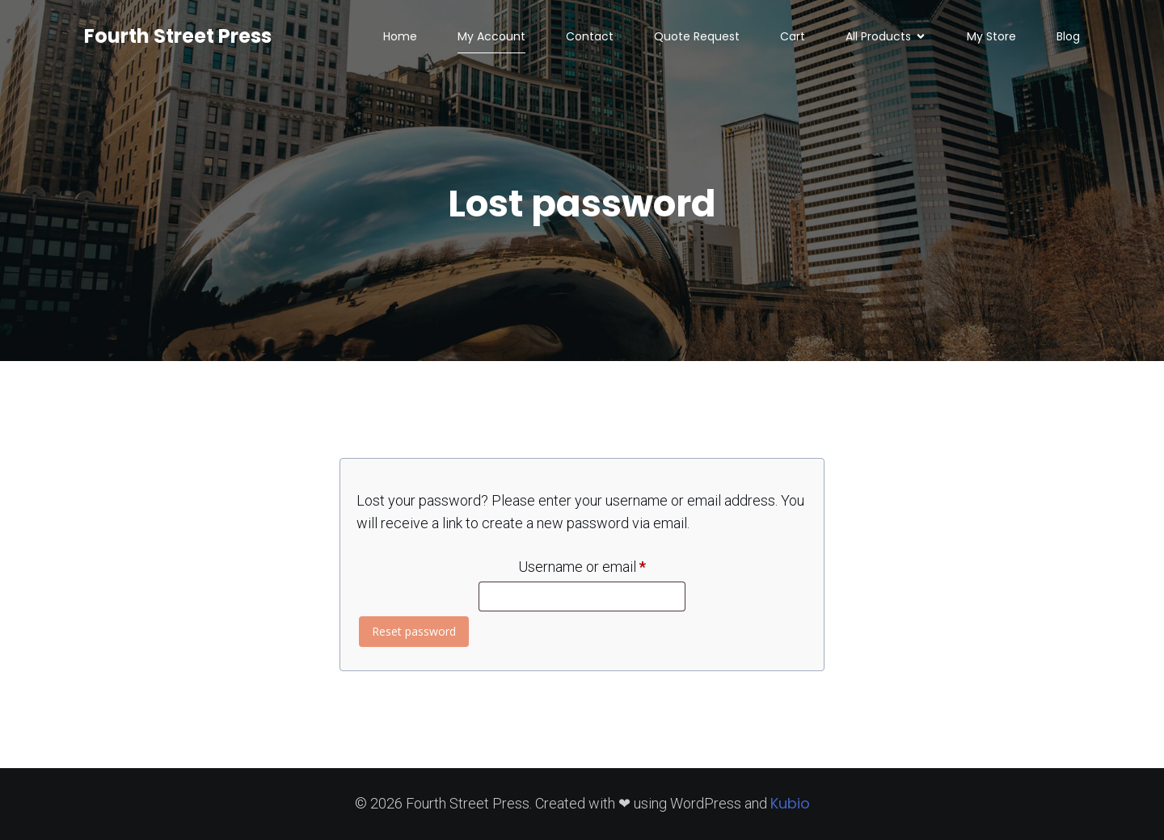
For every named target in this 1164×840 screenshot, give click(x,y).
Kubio (790, 803)
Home (400, 36)
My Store (991, 36)
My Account (491, 36)
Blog (1068, 36)
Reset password (414, 631)
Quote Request (697, 36)
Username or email (601, 563)
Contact (590, 36)
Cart (792, 36)
